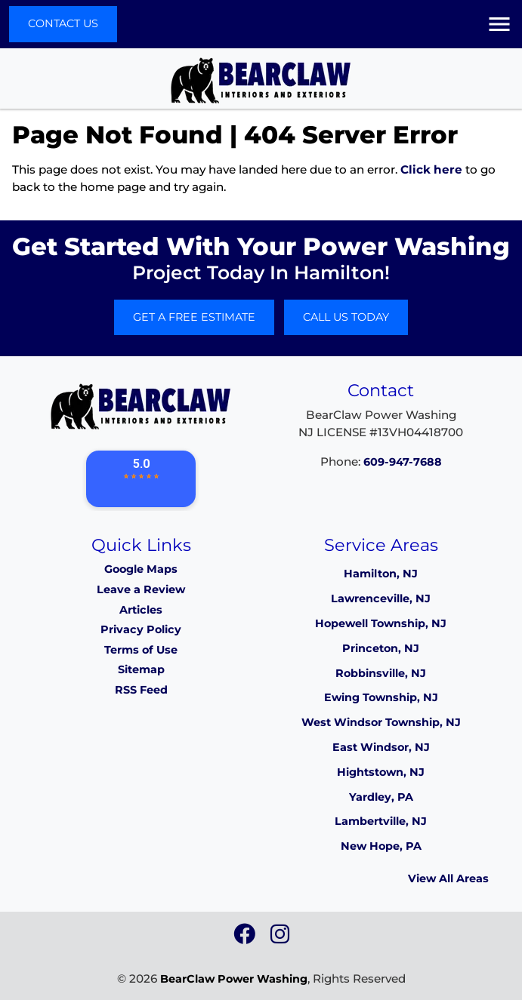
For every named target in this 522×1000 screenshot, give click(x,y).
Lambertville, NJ (381, 821)
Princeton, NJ (380, 648)
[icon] (245, 938)
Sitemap (141, 669)
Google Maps (141, 569)
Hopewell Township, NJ (380, 623)
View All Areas (448, 878)
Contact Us (63, 23)
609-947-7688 (402, 462)
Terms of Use (141, 650)
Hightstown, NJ (381, 772)
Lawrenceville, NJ (381, 598)
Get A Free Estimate (194, 317)
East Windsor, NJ (381, 747)
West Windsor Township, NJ (381, 722)
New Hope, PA (381, 846)
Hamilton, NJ (381, 573)
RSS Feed (141, 690)
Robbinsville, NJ (380, 673)
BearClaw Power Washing (233, 979)
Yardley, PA (381, 797)
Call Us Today (346, 317)
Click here (431, 169)
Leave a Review (141, 589)
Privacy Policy (140, 629)
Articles (140, 610)
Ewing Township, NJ (381, 697)
